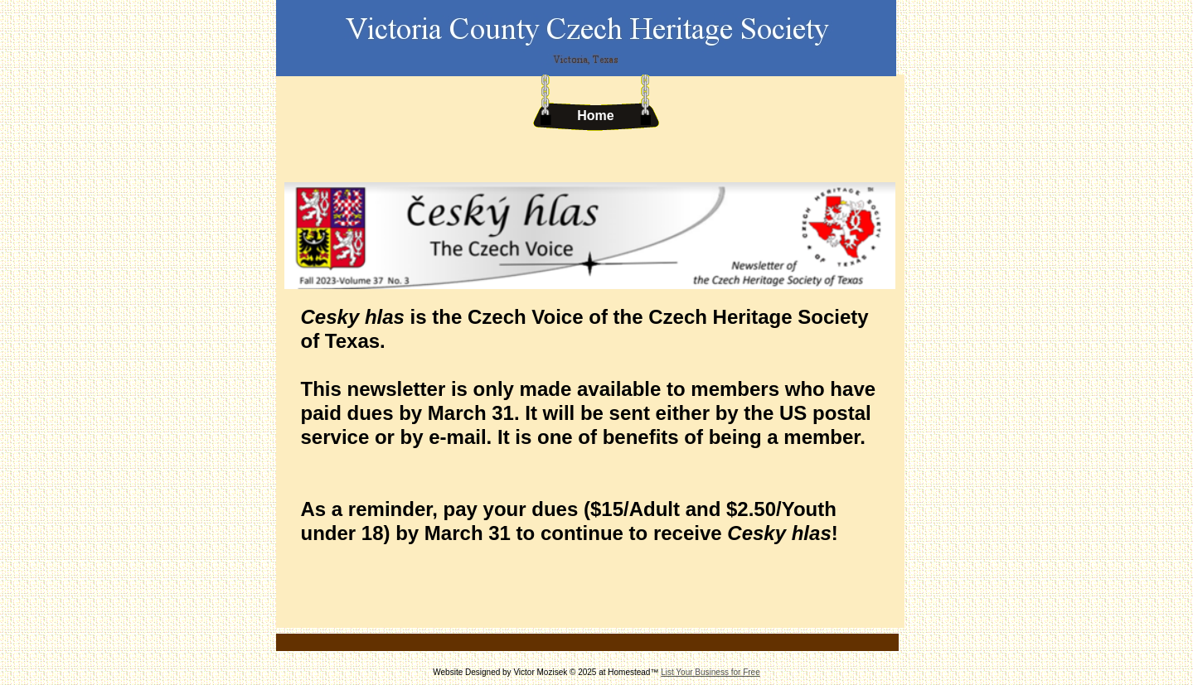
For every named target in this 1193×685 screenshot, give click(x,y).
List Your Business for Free (710, 672)
